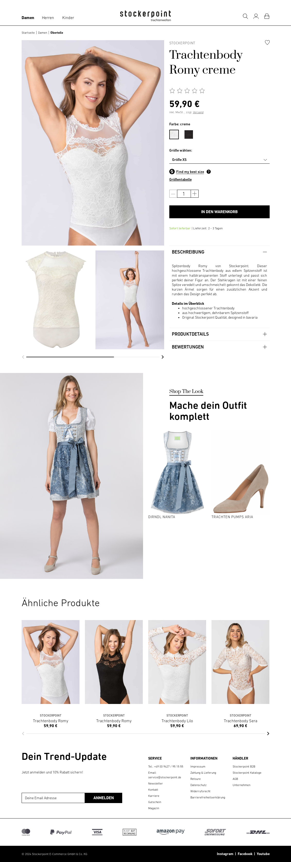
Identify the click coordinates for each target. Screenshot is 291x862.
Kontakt (153, 789)
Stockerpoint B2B (244, 766)
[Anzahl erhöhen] (195, 194)
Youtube (262, 854)
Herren (48, 17)
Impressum (197, 766)
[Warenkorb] (267, 16)
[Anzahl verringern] (173, 194)
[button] (23, 357)
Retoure (195, 779)
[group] (56, 299)
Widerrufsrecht (200, 791)
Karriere (153, 796)
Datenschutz (198, 785)
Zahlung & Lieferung (203, 772)
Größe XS (179, 160)
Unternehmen (241, 785)
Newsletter (155, 783)
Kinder (68, 17)
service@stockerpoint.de (164, 777)
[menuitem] (176, 133)
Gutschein (154, 802)
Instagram (225, 854)
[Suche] (245, 16)
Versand (198, 112)
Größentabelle (180, 179)
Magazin (153, 808)
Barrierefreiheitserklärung (207, 797)
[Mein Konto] (256, 16)
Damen (28, 17)
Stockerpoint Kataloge (247, 772)
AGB (235, 779)
